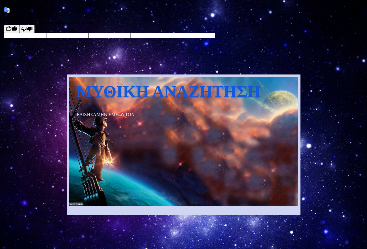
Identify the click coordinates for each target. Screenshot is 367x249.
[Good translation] (11, 29)
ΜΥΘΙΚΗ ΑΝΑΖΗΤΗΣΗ (168, 91)
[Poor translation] (27, 29)
